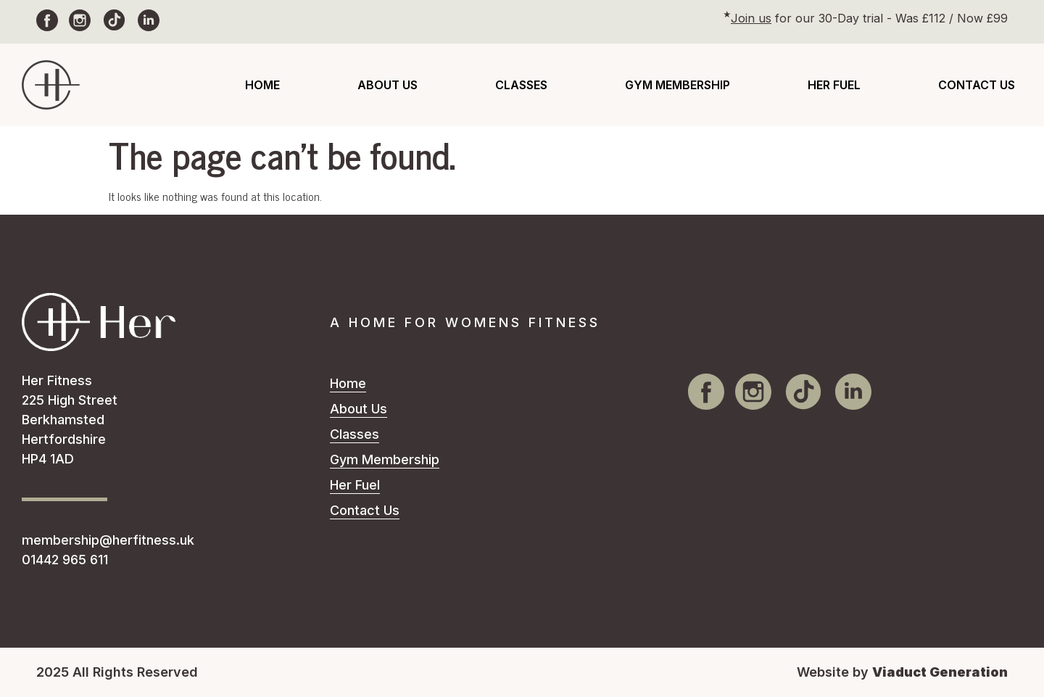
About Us (387, 85)
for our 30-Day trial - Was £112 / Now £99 (869, 18)
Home (262, 85)
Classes (521, 85)
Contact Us (976, 85)
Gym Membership (677, 85)
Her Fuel (834, 85)
